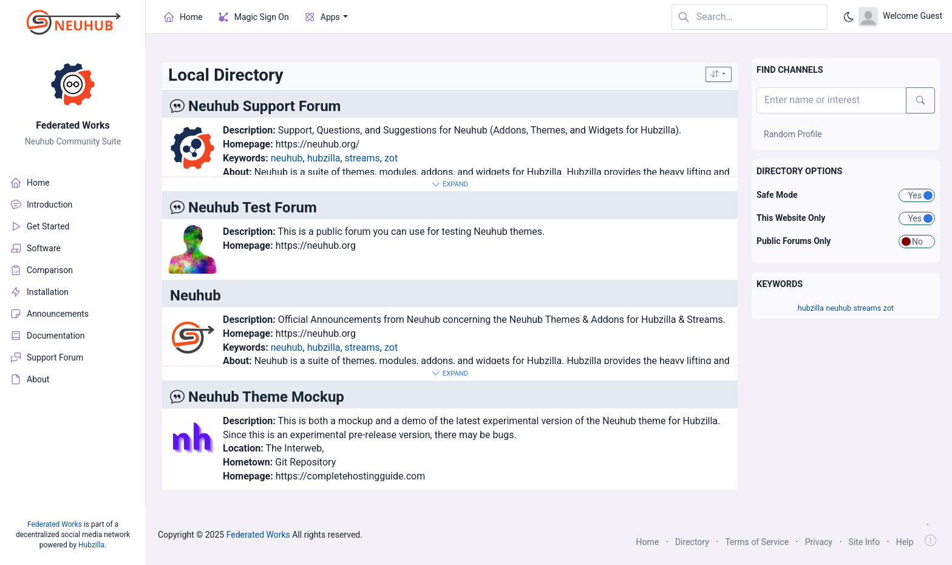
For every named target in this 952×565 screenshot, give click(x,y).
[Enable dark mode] (848, 17)
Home (647, 542)
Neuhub (195, 295)
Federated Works (73, 125)
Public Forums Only (793, 241)
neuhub (287, 158)
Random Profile (793, 134)
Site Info (864, 542)
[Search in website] (750, 17)
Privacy (818, 542)
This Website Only (790, 218)
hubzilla (324, 158)
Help (905, 542)
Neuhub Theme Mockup (266, 396)
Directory (692, 542)
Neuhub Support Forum (264, 106)
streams (362, 158)
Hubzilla (91, 545)
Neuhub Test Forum (252, 207)
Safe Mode (777, 195)
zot (391, 158)
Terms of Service (757, 542)
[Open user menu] (900, 17)
